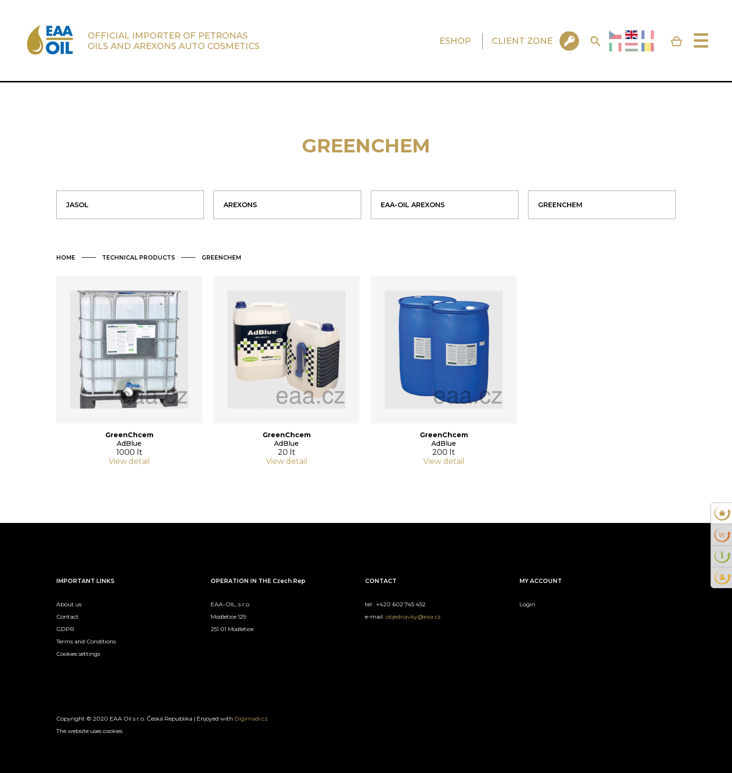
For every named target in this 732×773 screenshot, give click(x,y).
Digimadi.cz (251, 718)
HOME (65, 257)
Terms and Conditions (86, 641)
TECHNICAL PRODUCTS (138, 257)
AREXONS (240, 205)
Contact (67, 616)
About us (68, 604)
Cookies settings (78, 653)
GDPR (65, 628)
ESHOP (455, 41)
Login (527, 604)
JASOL (77, 205)
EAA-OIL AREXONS (413, 205)
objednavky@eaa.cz (413, 616)
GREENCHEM (560, 205)
